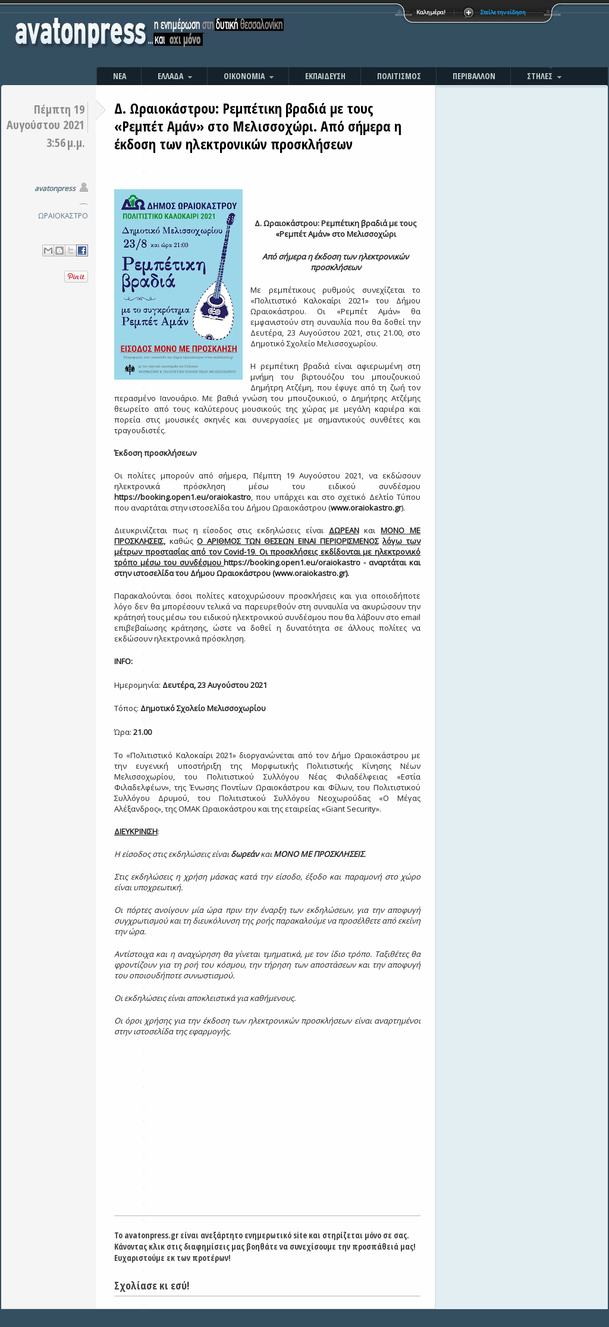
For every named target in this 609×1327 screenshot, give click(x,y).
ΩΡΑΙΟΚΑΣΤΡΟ (63, 216)
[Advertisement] (432, 35)
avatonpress (55, 188)
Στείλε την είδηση (503, 12)
